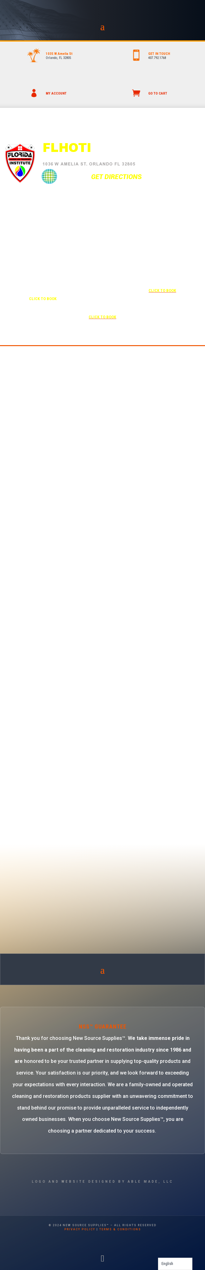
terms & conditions (120, 1229)
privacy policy (79, 1229)
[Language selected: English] (175, 1264)
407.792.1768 (157, 58)
